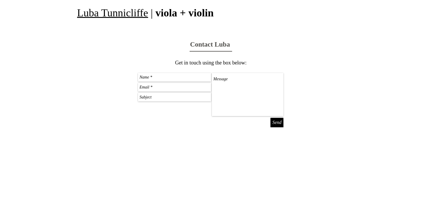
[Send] (276, 122)
